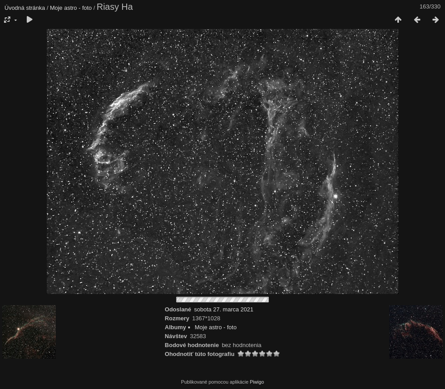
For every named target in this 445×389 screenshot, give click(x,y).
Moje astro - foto (71, 7)
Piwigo (257, 382)
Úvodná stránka (24, 7)
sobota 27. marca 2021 (223, 309)
